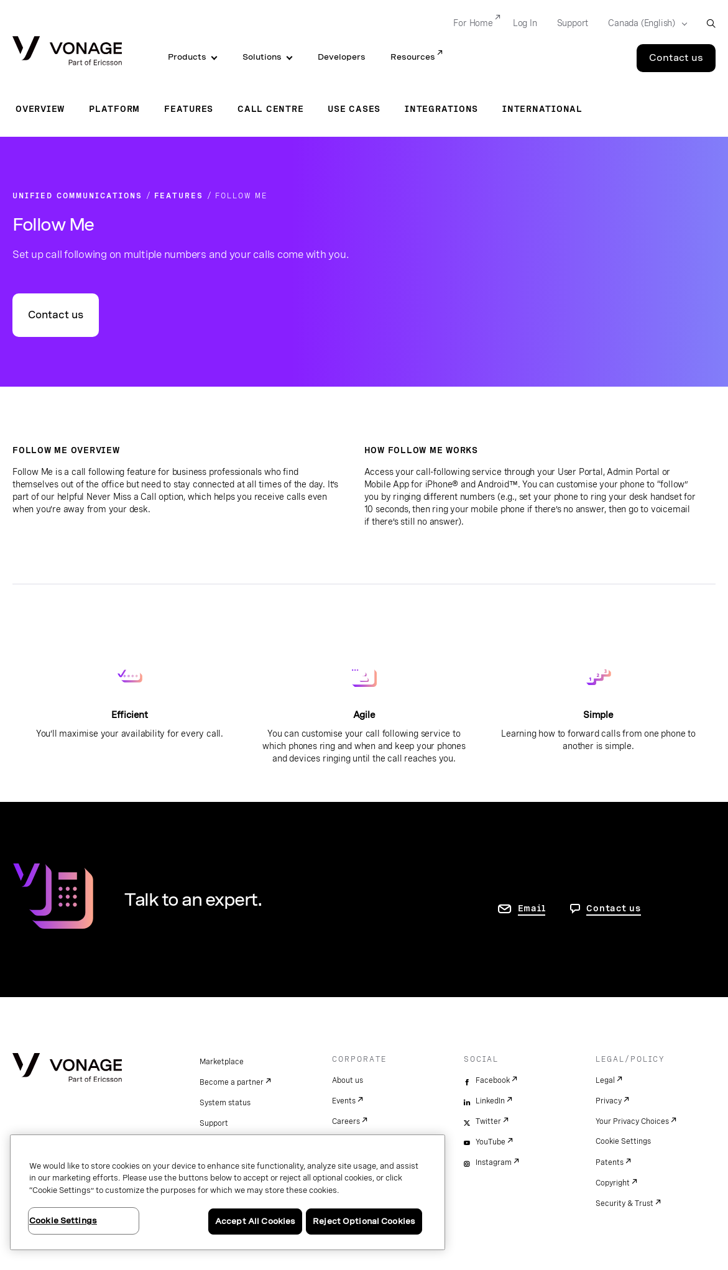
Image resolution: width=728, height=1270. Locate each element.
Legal (605, 1080)
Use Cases (354, 109)
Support (214, 1123)
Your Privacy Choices (632, 1121)
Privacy (609, 1101)
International (542, 109)
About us (347, 1080)
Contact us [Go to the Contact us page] (676, 57)
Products (187, 57)
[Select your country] (643, 23)
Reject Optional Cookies (364, 1221)
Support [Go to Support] (573, 23)
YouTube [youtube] (490, 1142)
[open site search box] (711, 23)
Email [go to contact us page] (532, 908)
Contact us (55, 315)
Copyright (613, 1183)
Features (188, 109)
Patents (610, 1162)
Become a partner (232, 1082)
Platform (114, 109)
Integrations (441, 109)
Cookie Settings (623, 1141)
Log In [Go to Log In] (525, 23)
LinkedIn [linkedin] (490, 1101)
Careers (346, 1121)
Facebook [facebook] (493, 1080)
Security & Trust (624, 1203)
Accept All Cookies (255, 1221)
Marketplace (222, 1061)
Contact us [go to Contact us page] (613, 908)
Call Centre (270, 109)
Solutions (262, 57)
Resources (412, 57)
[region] (227, 1192)
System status (225, 1102)
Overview (40, 109)
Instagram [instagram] (494, 1162)
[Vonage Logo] (67, 52)
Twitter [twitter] (488, 1121)
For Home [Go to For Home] (472, 23)
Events (344, 1101)
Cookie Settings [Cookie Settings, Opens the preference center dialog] (63, 1220)
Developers (342, 57)
